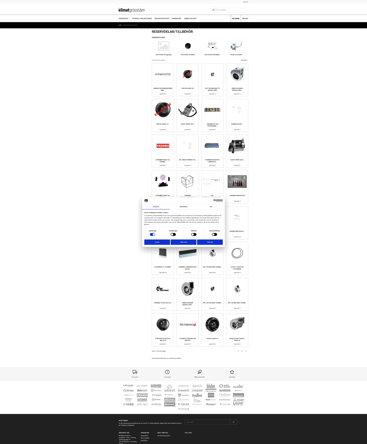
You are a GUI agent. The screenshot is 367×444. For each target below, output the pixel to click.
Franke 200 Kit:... (237, 124)
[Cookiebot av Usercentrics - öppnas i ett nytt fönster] (215, 200)
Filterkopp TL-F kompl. (162, 267)
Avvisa (157, 242)
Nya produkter (145, 438)
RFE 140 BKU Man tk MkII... (237, 303)
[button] (124, 18)
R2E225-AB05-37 (212, 338)
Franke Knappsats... (237, 231)
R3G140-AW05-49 (188, 88)
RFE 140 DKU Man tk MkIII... (212, 267)
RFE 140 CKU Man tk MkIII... (212, 303)
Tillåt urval (183, 242)
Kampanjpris (144, 435)
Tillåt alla (210, 242)
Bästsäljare (144, 440)
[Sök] (229, 10)
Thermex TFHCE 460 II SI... (163, 303)
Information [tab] (183, 206)
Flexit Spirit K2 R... (188, 124)
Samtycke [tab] (156, 206)
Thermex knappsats (237, 195)
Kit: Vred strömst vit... (187, 160)
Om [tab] (211, 206)
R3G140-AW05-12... (162, 124)
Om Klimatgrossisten (163, 435)
